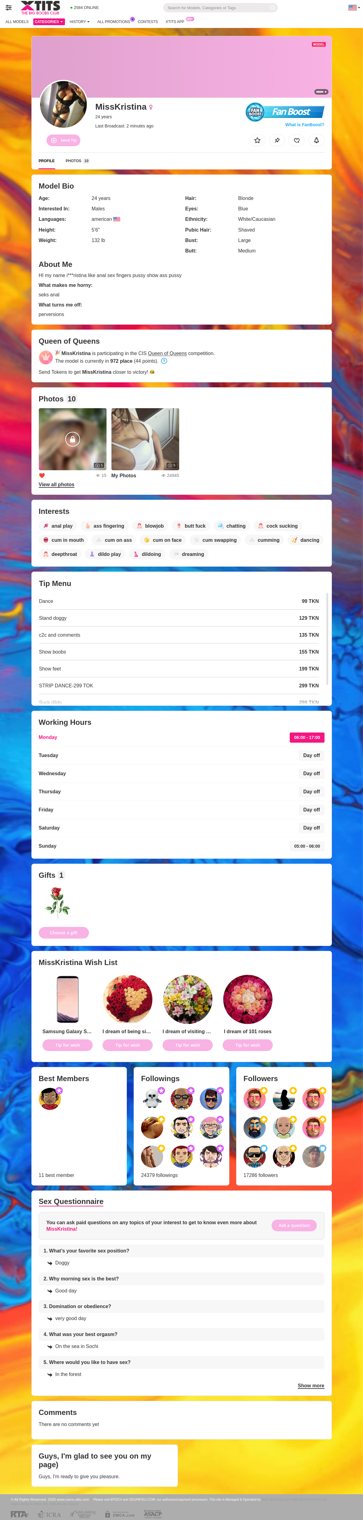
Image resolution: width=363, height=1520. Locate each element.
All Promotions (115, 21)
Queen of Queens (167, 353)
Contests (148, 22)
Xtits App (177, 21)
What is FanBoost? (305, 124)
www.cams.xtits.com (73, 1499)
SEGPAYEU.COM (142, 1499)
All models (17, 22)
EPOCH (116, 1499)
